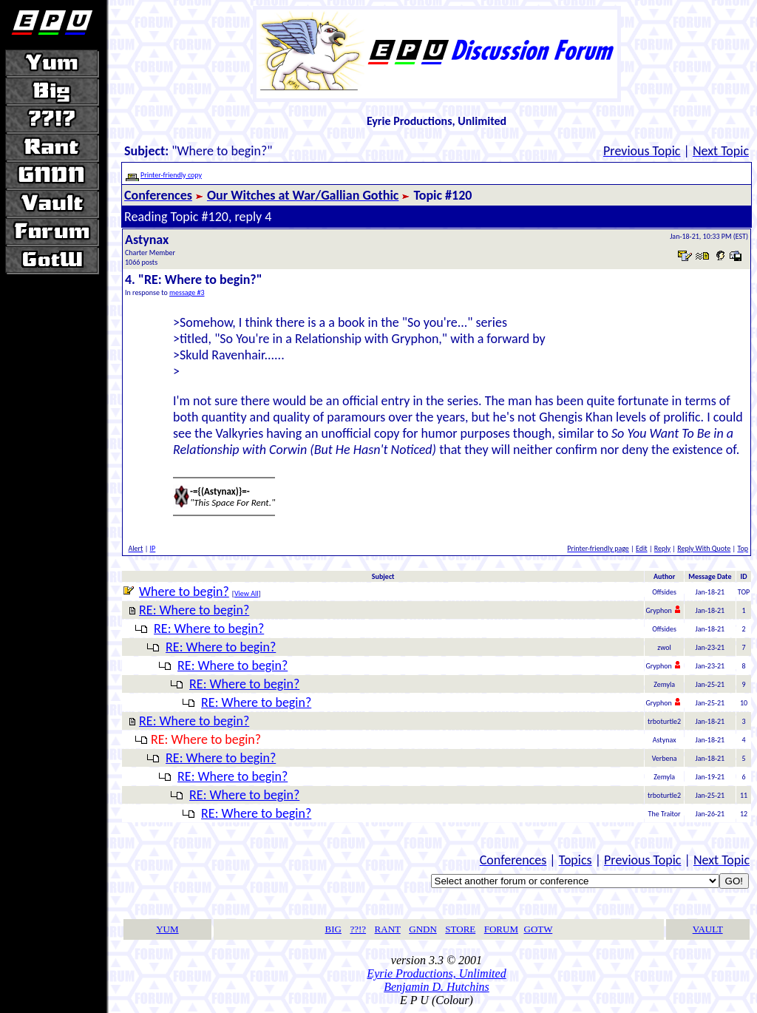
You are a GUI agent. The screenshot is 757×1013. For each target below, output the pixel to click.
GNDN (423, 929)
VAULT (708, 929)
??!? (358, 929)
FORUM (501, 929)
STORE (460, 929)
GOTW (538, 929)
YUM (167, 929)
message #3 (187, 292)
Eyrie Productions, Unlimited (436, 973)
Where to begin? (184, 591)
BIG (333, 929)
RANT (388, 929)
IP (153, 548)
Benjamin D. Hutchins (436, 986)
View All (246, 593)
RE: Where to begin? (194, 610)
